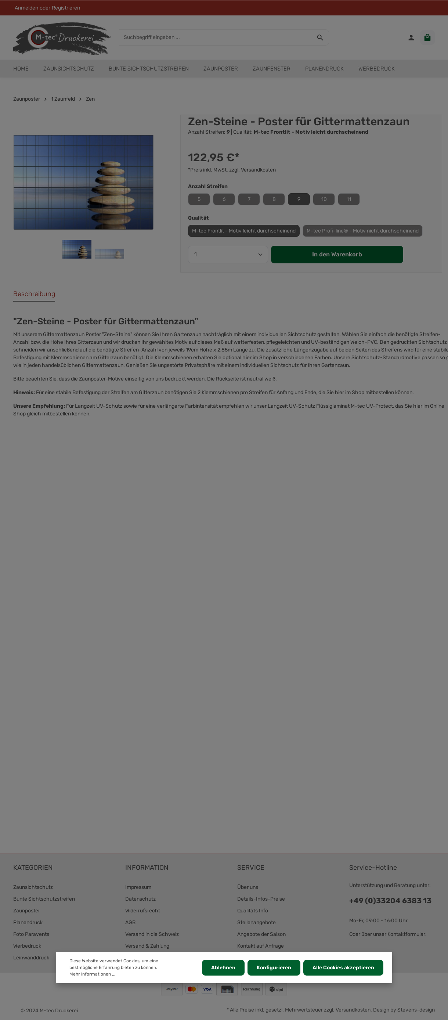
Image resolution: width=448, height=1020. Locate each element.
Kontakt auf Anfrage (260, 946)
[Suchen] (320, 37)
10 (324, 199)
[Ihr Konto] (411, 37)
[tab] (34, 294)
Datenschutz (140, 899)
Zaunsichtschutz (33, 887)
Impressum (138, 887)
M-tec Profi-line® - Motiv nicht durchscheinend (363, 231)
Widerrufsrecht (142, 911)
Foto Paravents (31, 934)
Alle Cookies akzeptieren (343, 968)
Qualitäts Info (252, 911)
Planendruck (28, 922)
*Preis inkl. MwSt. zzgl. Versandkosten (232, 170)
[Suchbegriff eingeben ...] (215, 37)
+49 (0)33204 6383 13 (390, 900)
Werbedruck (27, 946)
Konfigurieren (274, 968)
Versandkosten (353, 1010)
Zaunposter (26, 911)
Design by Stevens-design (404, 1010)
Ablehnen (223, 968)
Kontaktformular (406, 934)
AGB (130, 922)
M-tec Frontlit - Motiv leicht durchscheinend (244, 231)
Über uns (247, 887)
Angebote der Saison (261, 934)
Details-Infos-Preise (261, 899)
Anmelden (26, 8)
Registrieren (66, 8)
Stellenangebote (256, 922)
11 (349, 199)
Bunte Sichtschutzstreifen (44, 899)
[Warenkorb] (427, 37)
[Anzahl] (228, 254)
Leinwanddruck (31, 958)
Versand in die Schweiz (152, 934)
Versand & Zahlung (147, 946)
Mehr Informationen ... (92, 974)
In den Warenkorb (337, 254)
